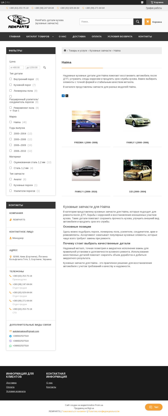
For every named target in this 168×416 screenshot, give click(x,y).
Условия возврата (120, 36)
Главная (14, 36)
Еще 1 (16, 110)
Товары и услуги (78, 50)
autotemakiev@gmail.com (26, 331)
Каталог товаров (37, 36)
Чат (153, 407)
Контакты (145, 36)
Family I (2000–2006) (138, 142)
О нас (62, 36)
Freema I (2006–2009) (86, 142)
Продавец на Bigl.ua (84, 408)
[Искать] (137, 21)
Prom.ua (99, 405)
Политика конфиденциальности (103, 411)
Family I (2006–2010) (86, 191)
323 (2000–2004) (137, 191)
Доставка (79, 36)
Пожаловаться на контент (74, 411)
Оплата (96, 36)
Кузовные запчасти (100, 50)
